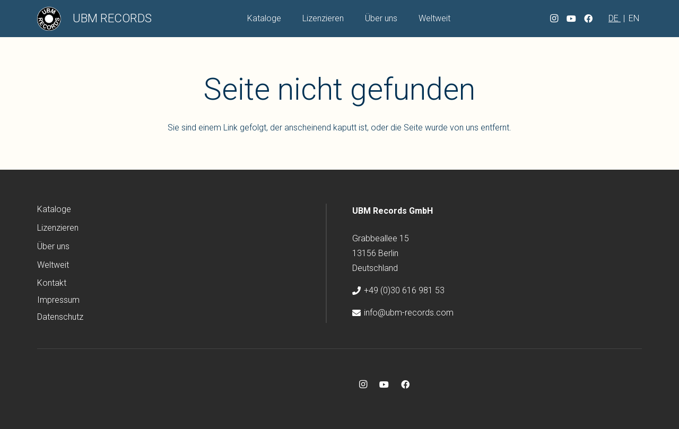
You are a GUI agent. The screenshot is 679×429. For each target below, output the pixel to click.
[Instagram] (554, 18)
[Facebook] (588, 18)
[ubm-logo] (49, 19)
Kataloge (54, 209)
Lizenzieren (58, 228)
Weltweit (53, 265)
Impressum (58, 300)
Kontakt (51, 283)
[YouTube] (571, 18)
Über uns (53, 246)
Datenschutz (60, 317)
